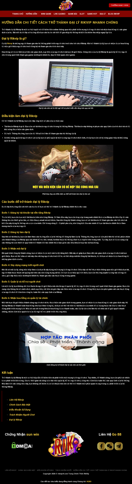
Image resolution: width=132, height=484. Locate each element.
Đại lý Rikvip (15, 419)
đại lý (103, 14)
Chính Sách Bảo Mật (19, 404)
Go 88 (116, 434)
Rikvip (9, 43)
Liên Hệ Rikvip (16, 399)
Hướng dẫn (32, 14)
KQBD (89, 481)
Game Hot (92, 14)
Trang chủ (17, 14)
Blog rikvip (114, 14)
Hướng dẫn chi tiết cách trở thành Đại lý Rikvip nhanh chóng (100, 470)
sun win (32, 434)
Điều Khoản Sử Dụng (19, 409)
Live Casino (59, 14)
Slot (82, 14)
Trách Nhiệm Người (63, 470)
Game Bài (72, 14)
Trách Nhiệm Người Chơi (21, 414)
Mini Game (46, 14)
